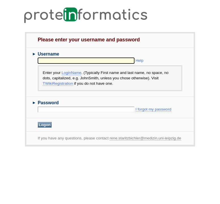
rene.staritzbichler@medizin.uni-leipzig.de (145, 138)
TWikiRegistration (58, 83)
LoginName (72, 73)
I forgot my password (153, 109)
